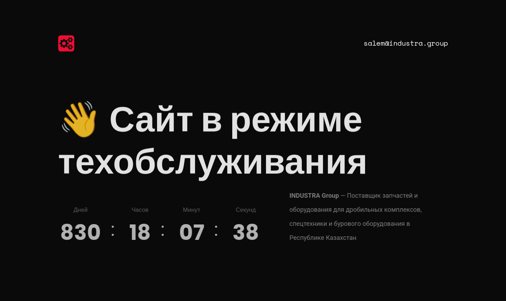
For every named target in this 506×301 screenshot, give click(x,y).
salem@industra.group (406, 43)
